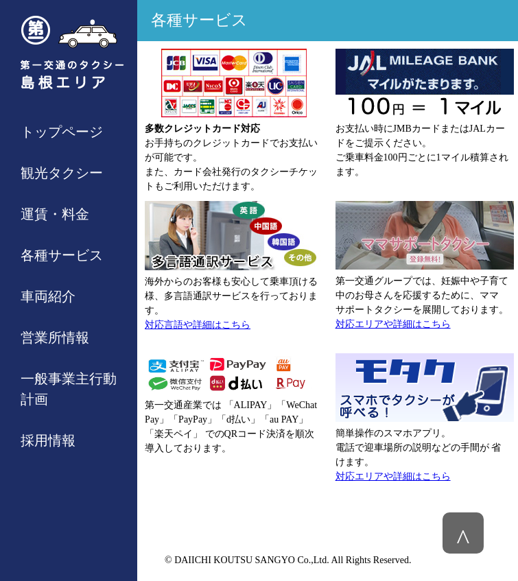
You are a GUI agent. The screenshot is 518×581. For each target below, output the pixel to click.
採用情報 (48, 440)
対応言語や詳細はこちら (197, 325)
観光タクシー (62, 172)
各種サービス (62, 255)
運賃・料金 (55, 214)
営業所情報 (55, 337)
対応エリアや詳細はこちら (393, 324)
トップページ (62, 131)
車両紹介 (48, 296)
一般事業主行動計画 (69, 389)
